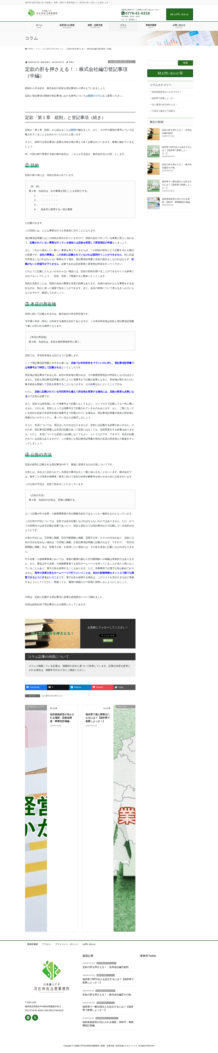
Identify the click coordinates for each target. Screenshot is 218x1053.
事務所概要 (32, 944)
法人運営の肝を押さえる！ (122, 62)
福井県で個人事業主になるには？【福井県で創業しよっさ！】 (98, 718)
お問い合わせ (180, 14)
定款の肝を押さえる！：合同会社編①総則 (106, 967)
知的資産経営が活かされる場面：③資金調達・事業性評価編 (62, 718)
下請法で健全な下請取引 (163, 111)
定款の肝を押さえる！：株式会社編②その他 (107, 994)
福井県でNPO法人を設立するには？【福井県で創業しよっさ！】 (177, 150)
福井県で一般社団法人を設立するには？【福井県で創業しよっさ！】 (177, 184)
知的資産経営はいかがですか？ (167, 92)
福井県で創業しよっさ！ (163, 98)
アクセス (46, 944)
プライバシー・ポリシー (66, 944)
